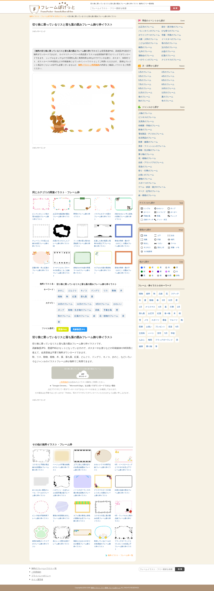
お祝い (149, 327)
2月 (178, 307)
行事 (172, 307)
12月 (170, 300)
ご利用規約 (63, 382)
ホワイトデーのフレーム (149, 35)
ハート (151, 333)
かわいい (117, 304)
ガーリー (147, 212)
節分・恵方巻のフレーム (172, 27)
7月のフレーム (144, 84)
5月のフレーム (144, 80)
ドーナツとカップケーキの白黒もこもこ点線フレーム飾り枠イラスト (61, 272)
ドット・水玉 (162, 220)
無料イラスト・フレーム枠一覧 (120, 555)
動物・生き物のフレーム (79, 310)
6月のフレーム (168, 80)
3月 (163, 300)
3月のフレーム (144, 76)
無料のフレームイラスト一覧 (44, 568)
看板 (164, 320)
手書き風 (108, 310)
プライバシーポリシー (41, 576)
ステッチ (175, 294)
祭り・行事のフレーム (148, 170)
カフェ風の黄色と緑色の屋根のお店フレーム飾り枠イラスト (82, 518)
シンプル (147, 208)
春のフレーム (144, 97)
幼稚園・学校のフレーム (149, 125)
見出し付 (160, 247)
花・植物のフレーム (108, 316)
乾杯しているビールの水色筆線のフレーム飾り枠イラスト (102, 543)
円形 (159, 240)
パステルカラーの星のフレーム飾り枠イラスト (102, 216)
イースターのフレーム (171, 39)
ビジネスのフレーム (147, 117)
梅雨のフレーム (145, 47)
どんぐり (72, 290)
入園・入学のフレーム (148, 39)
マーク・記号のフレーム (149, 191)
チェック (173, 216)
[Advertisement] (82, 39)
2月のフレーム (168, 72)
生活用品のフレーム (147, 138)
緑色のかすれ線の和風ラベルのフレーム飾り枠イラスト (82, 270)
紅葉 (74, 296)
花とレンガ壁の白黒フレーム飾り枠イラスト (61, 542)
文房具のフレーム (146, 121)
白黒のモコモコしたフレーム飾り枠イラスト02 (61, 243)
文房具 (142, 333)
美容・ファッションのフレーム (152, 146)
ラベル (173, 243)
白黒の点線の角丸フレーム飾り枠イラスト (123, 491)
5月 (165, 333)
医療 (141, 327)
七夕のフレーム (145, 51)
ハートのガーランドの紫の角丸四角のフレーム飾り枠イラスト (82, 492)
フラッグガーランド (164, 340)
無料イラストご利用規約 (89, 65)
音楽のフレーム (145, 166)
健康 (141, 346)
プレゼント (160, 327)
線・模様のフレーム (147, 195)
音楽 (170, 327)
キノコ (84, 290)
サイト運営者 (37, 579)
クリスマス (150, 307)
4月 (159, 307)
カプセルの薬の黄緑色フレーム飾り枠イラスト (102, 270)
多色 (178, 275)
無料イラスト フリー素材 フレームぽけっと (106, 588)
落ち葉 (84, 296)
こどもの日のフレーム (148, 43)
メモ (146, 320)
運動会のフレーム (146, 55)
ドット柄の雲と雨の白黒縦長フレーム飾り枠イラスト (82, 243)
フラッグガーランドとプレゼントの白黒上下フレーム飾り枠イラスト (123, 545)
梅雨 (150, 340)
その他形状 (148, 251)
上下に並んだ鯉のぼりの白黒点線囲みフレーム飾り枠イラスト (82, 467)
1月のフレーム (144, 72)
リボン (159, 243)
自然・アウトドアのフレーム (151, 162)
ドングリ (95, 290)
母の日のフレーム (169, 43)
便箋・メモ (175, 247)
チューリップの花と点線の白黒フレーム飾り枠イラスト (40, 243)
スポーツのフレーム (147, 183)
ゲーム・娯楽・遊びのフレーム (152, 187)
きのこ (61, 290)
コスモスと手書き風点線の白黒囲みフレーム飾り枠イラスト (40, 467)
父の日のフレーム (169, 47)
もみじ (142, 340)
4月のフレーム (168, 76)
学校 (173, 333)
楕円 (172, 240)
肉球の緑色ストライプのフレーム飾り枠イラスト (40, 543)
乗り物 (149, 346)
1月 (140, 307)
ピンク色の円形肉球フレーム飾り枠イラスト (40, 517)
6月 (177, 327)
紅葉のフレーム (81, 316)
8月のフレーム (168, 84)
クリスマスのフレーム (171, 60)
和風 (158, 216)
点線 (161, 294)
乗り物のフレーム (146, 154)
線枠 (148, 294)
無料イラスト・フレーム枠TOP (41, 16)
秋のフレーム (64, 316)
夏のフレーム (167, 97)
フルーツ (173, 320)
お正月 (151, 313)
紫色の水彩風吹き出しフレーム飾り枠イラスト (61, 518)
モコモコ (147, 247)
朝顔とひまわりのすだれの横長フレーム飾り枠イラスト (82, 543)
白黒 (169, 275)
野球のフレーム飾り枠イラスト (82, 215)
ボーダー (173, 212)
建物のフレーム (145, 179)
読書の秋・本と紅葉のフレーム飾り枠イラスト (40, 270)
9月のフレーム (102, 304)
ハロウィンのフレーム (148, 60)
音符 (159, 333)
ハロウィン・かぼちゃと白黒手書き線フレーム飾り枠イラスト (61, 492)
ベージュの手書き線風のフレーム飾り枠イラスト (61, 467)
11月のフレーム (84, 304)
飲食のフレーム (145, 129)
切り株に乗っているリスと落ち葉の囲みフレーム (82, 369)
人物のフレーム (145, 113)
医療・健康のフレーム (148, 142)
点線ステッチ (149, 220)
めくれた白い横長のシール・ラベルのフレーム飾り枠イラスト (40, 492)
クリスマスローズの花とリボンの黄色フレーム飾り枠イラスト (102, 492)
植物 (60, 296)
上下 (159, 235)
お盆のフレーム (168, 51)
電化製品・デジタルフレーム (151, 134)
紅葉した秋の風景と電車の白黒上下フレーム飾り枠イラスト (102, 243)
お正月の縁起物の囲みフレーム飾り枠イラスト (61, 216)
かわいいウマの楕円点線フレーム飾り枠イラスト (102, 467)
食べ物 (167, 313)
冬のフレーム (167, 101)
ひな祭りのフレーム (170, 31)
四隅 (145, 240)
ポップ (61, 310)
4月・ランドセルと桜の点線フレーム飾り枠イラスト (123, 518)
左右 (172, 235)
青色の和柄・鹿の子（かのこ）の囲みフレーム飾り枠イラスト (123, 243)
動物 (114, 290)
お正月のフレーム (146, 27)
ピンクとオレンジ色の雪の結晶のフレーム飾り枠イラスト (40, 216)
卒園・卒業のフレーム (171, 35)
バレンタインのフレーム (149, 31)
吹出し (146, 243)
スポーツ (155, 320)
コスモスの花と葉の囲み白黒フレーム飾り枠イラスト (102, 518)
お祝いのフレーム (146, 175)
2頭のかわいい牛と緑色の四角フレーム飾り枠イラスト (123, 216)
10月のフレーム (60, 16)
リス (106, 290)
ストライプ (161, 212)
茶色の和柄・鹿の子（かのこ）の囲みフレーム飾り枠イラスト (123, 270)
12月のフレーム (168, 92)
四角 (97, 310)
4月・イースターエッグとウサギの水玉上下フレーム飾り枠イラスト (123, 467)
